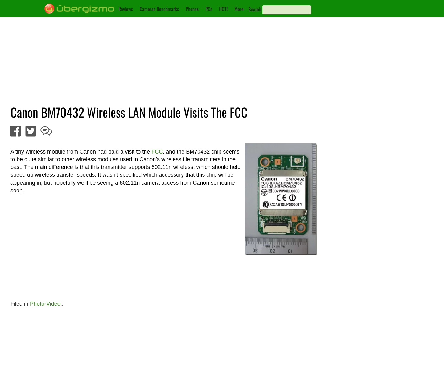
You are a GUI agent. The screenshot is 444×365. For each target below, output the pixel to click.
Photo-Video (45, 304)
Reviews (125, 9)
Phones (192, 9)
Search (255, 9)
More (239, 9)
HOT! (223, 9)
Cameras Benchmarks (159, 9)
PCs (208, 9)
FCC (157, 152)
